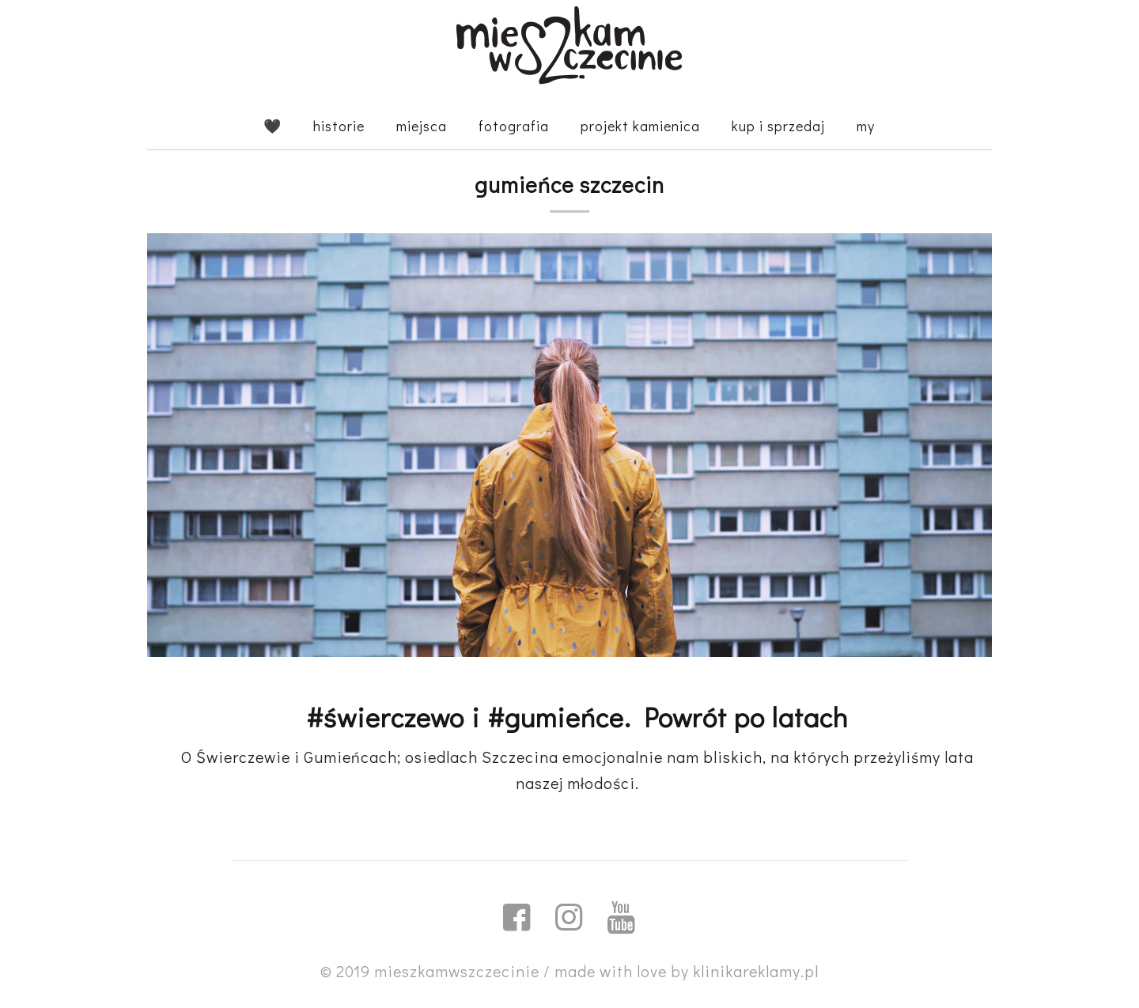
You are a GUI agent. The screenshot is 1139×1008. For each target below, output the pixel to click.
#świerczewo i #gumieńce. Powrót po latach (577, 716)
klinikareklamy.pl (756, 971)
